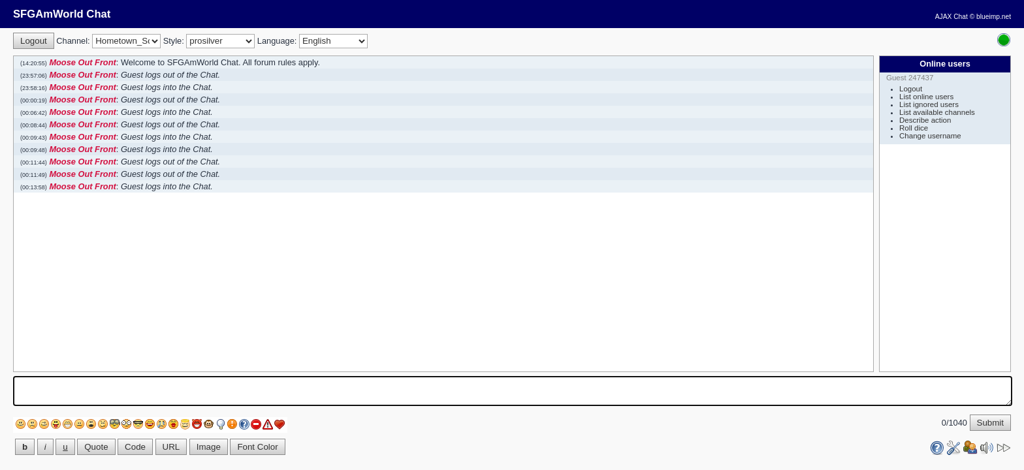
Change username (930, 136)
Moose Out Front (82, 62)
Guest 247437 (909, 78)
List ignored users (929, 104)
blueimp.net (993, 16)
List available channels (937, 112)
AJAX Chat (951, 16)
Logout (910, 89)
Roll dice (913, 128)
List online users (926, 97)
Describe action (925, 120)
